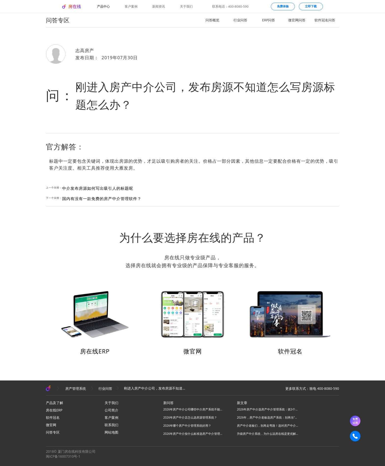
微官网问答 (296, 20)
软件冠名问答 (325, 20)
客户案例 (131, 6)
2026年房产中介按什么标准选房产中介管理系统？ (194, 434)
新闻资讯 (158, 6)
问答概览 (212, 20)
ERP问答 (268, 20)
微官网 (192, 351)
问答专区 (53, 432)
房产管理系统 (75, 388)
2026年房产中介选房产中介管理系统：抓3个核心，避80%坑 (267, 409)
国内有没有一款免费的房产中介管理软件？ (101, 198)
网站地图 (111, 432)
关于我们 (186, 6)
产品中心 (103, 6)
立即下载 (311, 6)
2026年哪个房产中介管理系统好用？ (187, 425)
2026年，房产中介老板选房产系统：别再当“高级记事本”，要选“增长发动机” (267, 417)
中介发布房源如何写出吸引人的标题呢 (97, 188)
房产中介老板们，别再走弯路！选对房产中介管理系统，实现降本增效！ (267, 425)
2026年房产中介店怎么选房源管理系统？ (190, 417)
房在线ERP (95, 351)
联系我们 (111, 424)
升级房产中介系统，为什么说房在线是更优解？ (267, 434)
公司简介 (111, 410)
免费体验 (283, 6)
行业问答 (240, 20)
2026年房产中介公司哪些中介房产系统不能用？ (194, 409)
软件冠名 (290, 351)
